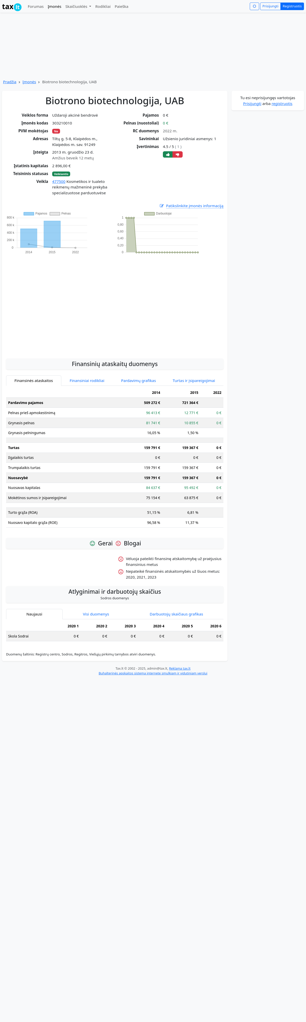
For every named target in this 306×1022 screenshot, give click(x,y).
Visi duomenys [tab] (96, 613)
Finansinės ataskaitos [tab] (33, 380)
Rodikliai (102, 6)
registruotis (282, 103)
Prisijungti (270, 6)
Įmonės (54, 6)
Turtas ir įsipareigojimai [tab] (194, 380)
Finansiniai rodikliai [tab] (87, 380)
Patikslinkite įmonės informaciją (191, 206)
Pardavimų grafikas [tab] (138, 380)
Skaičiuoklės (76, 6)
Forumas (36, 6)
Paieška (121, 6)
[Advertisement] (47, 303)
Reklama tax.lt (179, 668)
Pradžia (9, 81)
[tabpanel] (114, 460)
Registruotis (292, 6)
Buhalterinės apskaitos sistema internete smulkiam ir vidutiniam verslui (153, 673)
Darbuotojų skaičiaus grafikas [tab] (176, 613)
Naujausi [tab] (34, 613)
